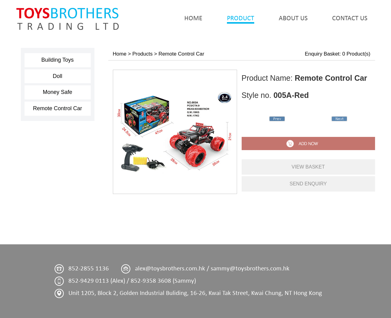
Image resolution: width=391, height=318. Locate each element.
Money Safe (57, 92)
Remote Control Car (57, 108)
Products (142, 54)
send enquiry (308, 183)
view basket (308, 166)
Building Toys (57, 60)
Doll (57, 76)
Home (120, 54)
